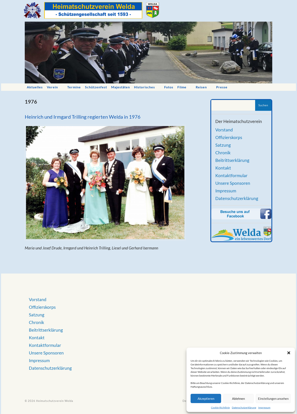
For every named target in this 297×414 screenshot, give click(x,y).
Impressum (264, 407)
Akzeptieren (206, 398)
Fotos (168, 87)
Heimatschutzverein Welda (54, 400)
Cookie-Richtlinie (220, 407)
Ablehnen (238, 398)
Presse (221, 87)
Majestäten (120, 87)
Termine (74, 87)
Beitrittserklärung (232, 160)
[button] (289, 353)
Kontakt (223, 167)
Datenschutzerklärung (244, 407)
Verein (52, 87)
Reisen (201, 87)
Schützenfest (96, 87)
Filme (181, 87)
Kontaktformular (231, 175)
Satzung (223, 144)
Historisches (144, 87)
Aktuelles (35, 87)
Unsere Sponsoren (232, 183)
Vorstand (224, 129)
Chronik (223, 152)
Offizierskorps (228, 137)
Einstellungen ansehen (273, 398)
